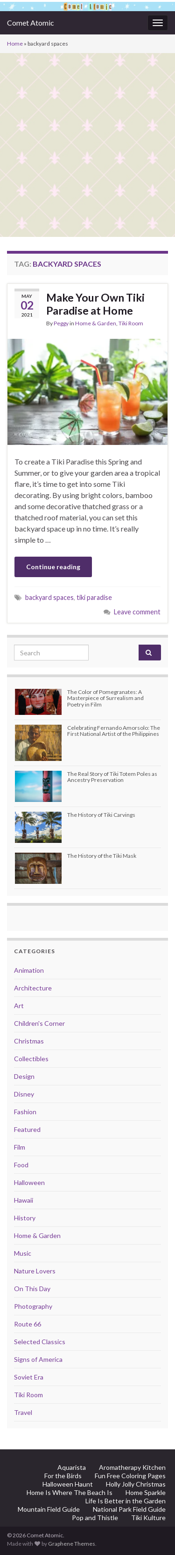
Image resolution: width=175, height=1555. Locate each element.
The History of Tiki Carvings (101, 814)
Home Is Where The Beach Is (69, 1492)
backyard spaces (49, 597)
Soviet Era (28, 1377)
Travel (23, 1412)
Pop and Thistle (95, 1517)
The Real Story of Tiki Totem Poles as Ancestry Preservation (112, 776)
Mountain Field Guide (49, 1509)
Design (24, 1076)
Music (22, 1253)
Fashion (25, 1112)
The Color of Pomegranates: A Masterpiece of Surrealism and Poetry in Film (105, 697)
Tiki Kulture (148, 1517)
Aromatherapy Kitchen (132, 1467)
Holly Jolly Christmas (136, 1484)
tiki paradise (94, 597)
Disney (24, 1094)
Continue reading (53, 567)
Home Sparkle (146, 1492)
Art (19, 1006)
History (24, 1218)
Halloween (29, 1182)
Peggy (61, 323)
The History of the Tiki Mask (101, 855)
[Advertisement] (87, 145)
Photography (33, 1306)
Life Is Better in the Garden (125, 1501)
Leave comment (137, 612)
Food (21, 1165)
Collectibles (31, 1059)
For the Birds (63, 1476)
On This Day (32, 1288)
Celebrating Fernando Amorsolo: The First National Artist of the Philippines (113, 730)
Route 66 (27, 1324)
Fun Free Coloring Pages (130, 1476)
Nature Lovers (35, 1271)
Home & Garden (95, 323)
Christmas (29, 1041)
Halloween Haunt (67, 1484)
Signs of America (38, 1359)
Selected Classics (39, 1342)
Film (19, 1147)
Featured (27, 1129)
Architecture (33, 988)
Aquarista (71, 1467)
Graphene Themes (71, 1543)
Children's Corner (39, 1023)
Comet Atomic (30, 22)
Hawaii (23, 1200)
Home (15, 43)
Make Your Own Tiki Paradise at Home (95, 304)
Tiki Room (131, 323)
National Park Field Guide (129, 1509)
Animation (29, 970)
